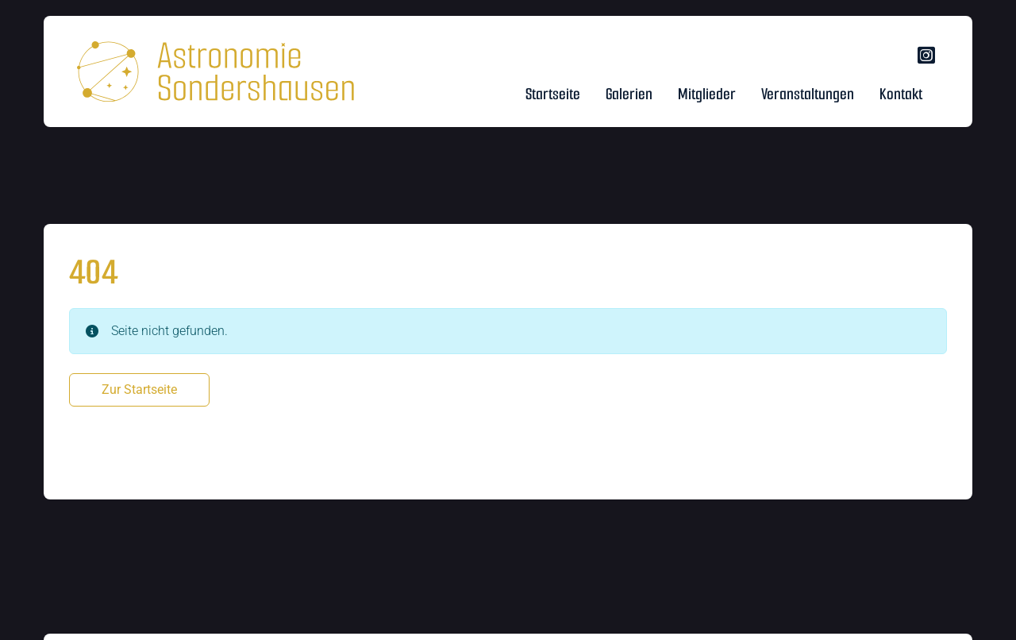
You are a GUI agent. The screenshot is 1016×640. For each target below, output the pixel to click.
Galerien (629, 94)
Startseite (552, 94)
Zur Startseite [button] (139, 389)
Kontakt (900, 94)
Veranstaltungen (807, 94)
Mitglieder (707, 94)
